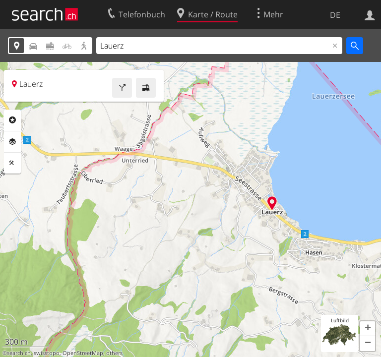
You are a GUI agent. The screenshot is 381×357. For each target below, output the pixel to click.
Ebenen (12, 141)
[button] (367, 328)
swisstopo (47, 353)
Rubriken (12, 120)
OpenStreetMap (83, 353)
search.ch (19, 353)
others (114, 353)
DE (335, 14)
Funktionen (12, 163)
